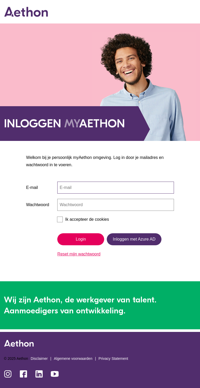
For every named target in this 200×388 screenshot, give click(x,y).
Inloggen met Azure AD (134, 239)
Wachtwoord (37, 204)
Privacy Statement (113, 358)
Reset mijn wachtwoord (78, 254)
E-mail (32, 187)
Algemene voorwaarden (73, 358)
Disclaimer (39, 358)
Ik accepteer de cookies (87, 219)
